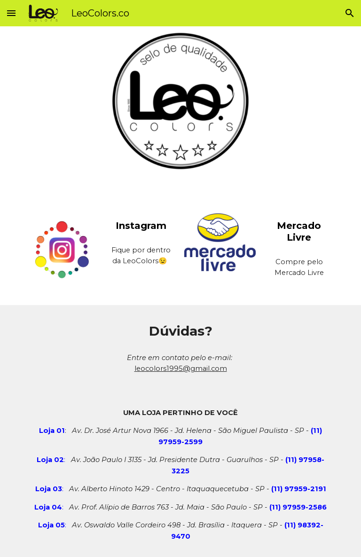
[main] (140, 225)
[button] (11, 13)
